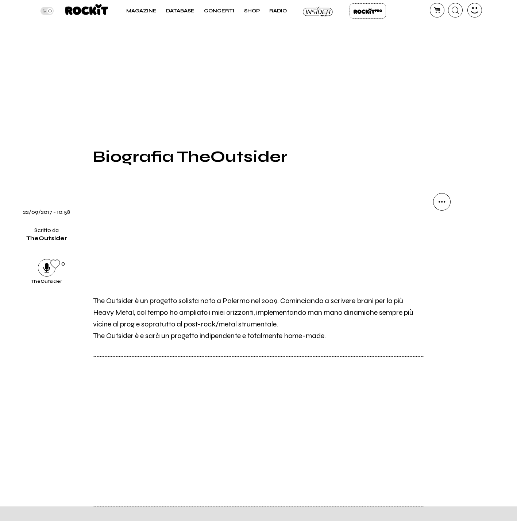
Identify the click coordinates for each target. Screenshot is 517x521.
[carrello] (437, 10)
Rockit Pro (368, 11)
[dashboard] (474, 10)
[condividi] (442, 202)
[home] (86, 11)
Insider (318, 11)
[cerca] (455, 10)
